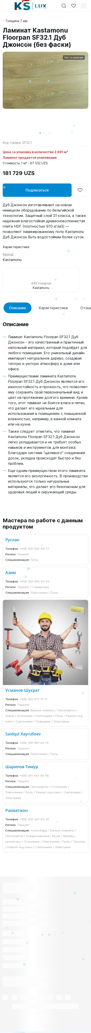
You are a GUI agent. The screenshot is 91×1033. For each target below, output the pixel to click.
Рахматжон (16, 810)
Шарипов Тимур (21, 766)
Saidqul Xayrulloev (23, 734)
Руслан (12, 539)
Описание (17, 308)
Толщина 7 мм (16, 21)
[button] (40, 133)
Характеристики (53, 308)
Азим (10, 572)
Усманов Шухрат (22, 690)
